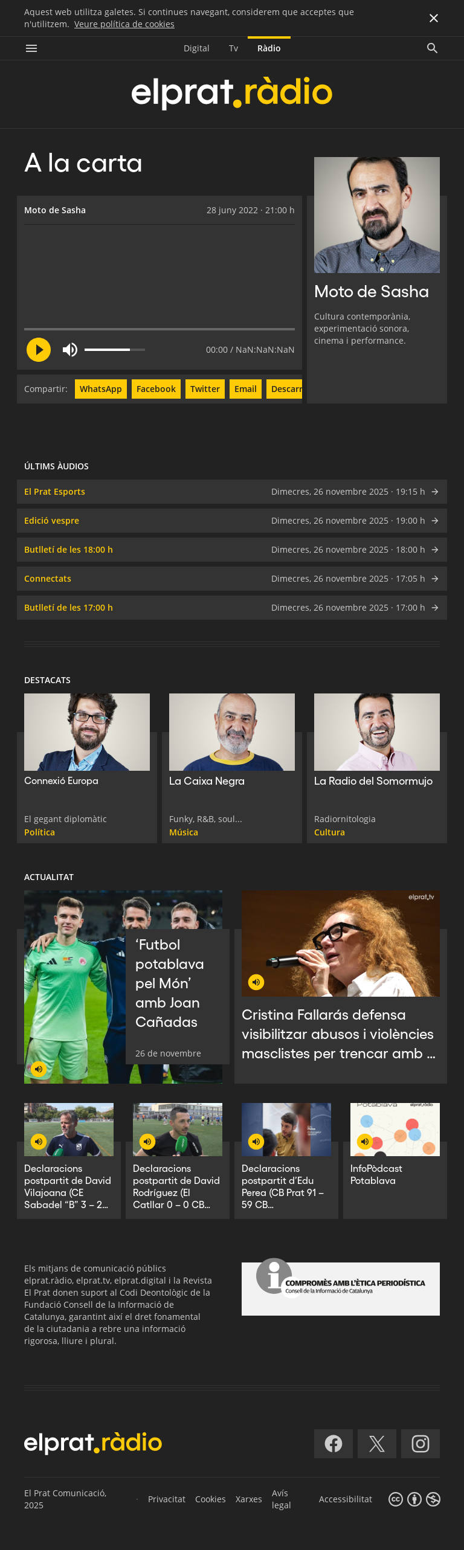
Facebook (156, 388)
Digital (197, 48)
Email (245, 388)
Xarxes (249, 1499)
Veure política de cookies (124, 24)
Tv (233, 48)
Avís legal (281, 1499)
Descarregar (296, 388)
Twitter (205, 388)
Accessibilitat (345, 1499)
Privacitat (166, 1499)
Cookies (210, 1499)
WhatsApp (101, 388)
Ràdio (269, 48)
